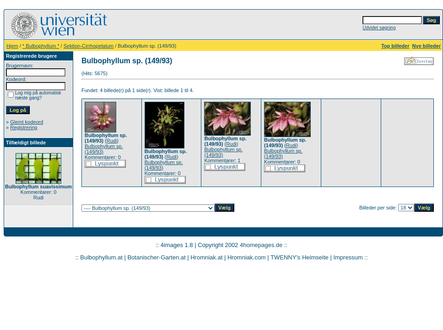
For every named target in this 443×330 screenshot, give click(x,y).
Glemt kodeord (26, 122)
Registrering (23, 127)
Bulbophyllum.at (101, 257)
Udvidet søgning (378, 27)
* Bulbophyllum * (40, 46)
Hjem (12, 46)
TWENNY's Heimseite (299, 257)
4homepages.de (261, 245)
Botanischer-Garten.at (156, 257)
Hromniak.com (246, 257)
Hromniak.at (206, 257)
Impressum (347, 257)
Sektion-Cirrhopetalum (88, 46)
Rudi (112, 140)
